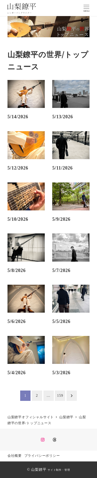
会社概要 (15, 456)
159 (60, 396)
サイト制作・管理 (59, 469)
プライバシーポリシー (42, 456)
